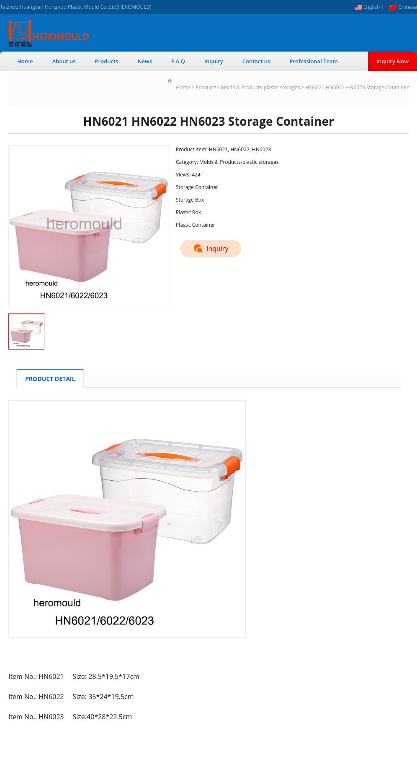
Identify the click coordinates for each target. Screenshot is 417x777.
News (144, 61)
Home (25, 61)
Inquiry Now (392, 61)
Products (106, 61)
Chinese (403, 6)
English (367, 6)
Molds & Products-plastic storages (260, 87)
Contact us (256, 61)
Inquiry (213, 61)
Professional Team (313, 61)
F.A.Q (178, 61)
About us (64, 61)
